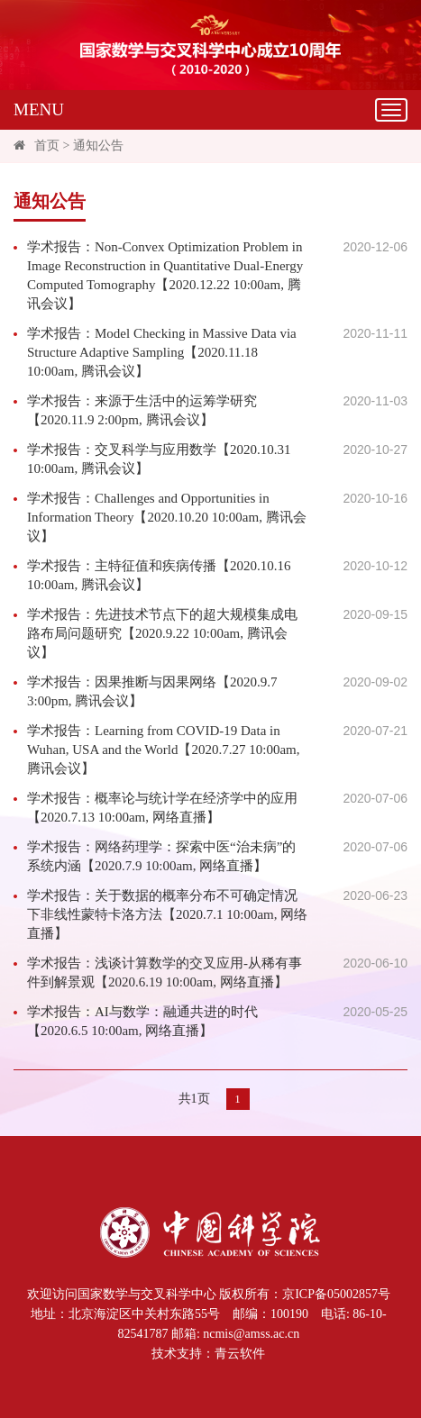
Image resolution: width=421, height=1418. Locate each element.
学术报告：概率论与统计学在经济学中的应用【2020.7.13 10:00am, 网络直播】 (162, 807)
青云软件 (240, 1353)
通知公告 (98, 145)
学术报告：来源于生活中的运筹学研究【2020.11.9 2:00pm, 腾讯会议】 (142, 410)
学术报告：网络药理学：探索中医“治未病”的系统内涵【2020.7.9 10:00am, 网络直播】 (161, 856)
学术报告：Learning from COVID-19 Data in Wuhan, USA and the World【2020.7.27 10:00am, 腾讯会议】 (163, 749)
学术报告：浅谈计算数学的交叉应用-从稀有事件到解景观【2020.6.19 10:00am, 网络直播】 (164, 972)
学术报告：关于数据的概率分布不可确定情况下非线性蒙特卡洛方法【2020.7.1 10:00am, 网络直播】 (167, 914)
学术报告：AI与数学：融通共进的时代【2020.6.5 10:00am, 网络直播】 (142, 1021)
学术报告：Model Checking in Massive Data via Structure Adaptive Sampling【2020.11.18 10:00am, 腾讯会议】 (162, 352)
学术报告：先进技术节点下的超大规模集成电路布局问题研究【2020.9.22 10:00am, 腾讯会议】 (162, 633)
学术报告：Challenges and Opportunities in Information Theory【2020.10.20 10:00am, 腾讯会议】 (167, 517)
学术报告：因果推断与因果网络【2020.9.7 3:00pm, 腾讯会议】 (152, 691)
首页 (46, 145)
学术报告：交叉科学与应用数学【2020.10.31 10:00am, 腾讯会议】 (159, 459)
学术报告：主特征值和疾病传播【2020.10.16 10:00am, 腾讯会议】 (159, 575)
